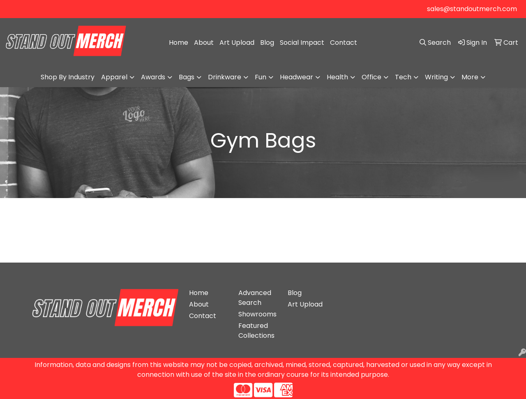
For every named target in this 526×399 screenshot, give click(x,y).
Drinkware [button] (224, 77)
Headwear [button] (296, 77)
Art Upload (236, 42)
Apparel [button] (114, 77)
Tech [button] (403, 77)
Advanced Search (254, 297)
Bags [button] (186, 77)
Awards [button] (153, 77)
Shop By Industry (68, 77)
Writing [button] (436, 77)
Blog (267, 42)
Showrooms (257, 314)
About (204, 42)
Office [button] (371, 77)
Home (178, 42)
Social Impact (302, 42)
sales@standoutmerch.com (472, 9)
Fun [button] (260, 77)
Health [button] (337, 77)
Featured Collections (256, 330)
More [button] (469, 77)
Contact (343, 42)
